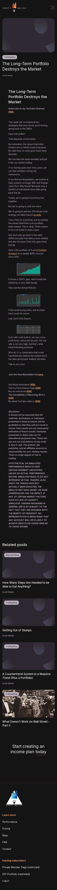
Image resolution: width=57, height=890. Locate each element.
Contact (6, 848)
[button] (52, 7)
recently (37, 215)
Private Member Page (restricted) (21, 867)
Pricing (6, 828)
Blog (4, 835)
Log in (5, 880)
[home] (14, 7)
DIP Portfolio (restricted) (16, 874)
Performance (9, 821)
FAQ (4, 842)
